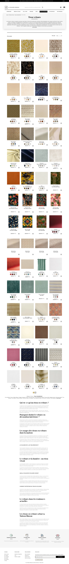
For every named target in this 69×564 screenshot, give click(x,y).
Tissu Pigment (13, 363)
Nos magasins (6, 556)
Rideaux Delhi (41, 272)
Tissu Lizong (13, 295)
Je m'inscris (60, 556)
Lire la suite (34, 27)
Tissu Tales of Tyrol (27, 208)
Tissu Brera (13, 76)
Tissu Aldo (27, 142)
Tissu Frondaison (41, 98)
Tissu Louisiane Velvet (55, 164)
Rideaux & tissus (17, 11)
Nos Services (52, 11)
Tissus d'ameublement (38, 396)
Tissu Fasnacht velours (13, 208)
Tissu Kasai (27, 363)
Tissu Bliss (27, 54)
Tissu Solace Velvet (13, 340)
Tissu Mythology (41, 230)
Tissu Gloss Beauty (13, 272)
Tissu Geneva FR (27, 272)
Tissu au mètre (46, 397)
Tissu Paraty (41, 54)
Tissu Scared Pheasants (27, 186)
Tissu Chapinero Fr (27, 98)
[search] (42, 7)
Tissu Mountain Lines (13, 54)
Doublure (23, 397)
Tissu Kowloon (41, 76)
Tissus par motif (31, 397)
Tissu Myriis (41, 119)
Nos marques (59, 11)
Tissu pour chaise (19, 398)
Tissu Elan (56, 119)
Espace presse (27, 556)
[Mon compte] (60, 7)
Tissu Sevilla (13, 119)
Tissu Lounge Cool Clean (41, 164)
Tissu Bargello (55, 295)
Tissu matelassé (53, 398)
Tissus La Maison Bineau (14, 397)
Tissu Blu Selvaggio (13, 230)
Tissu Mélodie (27, 76)
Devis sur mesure (43, 11)
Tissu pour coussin (26, 398)
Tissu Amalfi (27, 230)
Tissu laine (48, 398)
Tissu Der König (42, 208)
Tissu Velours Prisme (56, 363)
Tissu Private (55, 272)
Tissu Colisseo (55, 54)
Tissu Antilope (41, 340)
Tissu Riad (42, 363)
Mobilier (31, 11)
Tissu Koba (27, 119)
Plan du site (41, 562)
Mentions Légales (17, 556)
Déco (37, 11)
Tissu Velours (13, 164)
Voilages (20, 397)
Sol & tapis (25, 11)
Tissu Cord (13, 186)
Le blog (5, 560)
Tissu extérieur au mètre (37, 398)
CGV (15, 555)
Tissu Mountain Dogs (56, 186)
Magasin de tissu (52, 397)
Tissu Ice (55, 340)
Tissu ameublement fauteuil (39, 397)
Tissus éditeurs (7, 397)
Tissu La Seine (27, 340)
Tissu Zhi (27, 295)
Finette (27, 397)
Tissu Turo (13, 98)
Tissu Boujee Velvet (27, 164)
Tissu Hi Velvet (41, 186)
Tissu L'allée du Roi (55, 98)
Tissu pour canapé (59, 397)
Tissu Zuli (41, 295)
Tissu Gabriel (41, 142)
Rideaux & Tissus (30, 396)
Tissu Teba (13, 142)
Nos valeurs (6, 555)
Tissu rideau (14, 398)
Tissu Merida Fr (56, 76)
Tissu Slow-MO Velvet (55, 230)
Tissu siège (31, 398)
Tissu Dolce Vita (56, 208)
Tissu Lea (55, 142)
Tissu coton (44, 398)
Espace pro (27, 555)
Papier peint (9, 11)
